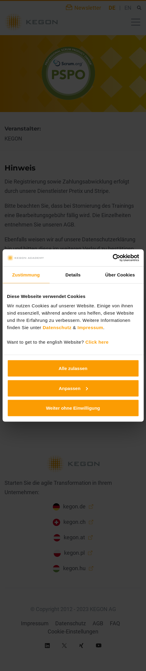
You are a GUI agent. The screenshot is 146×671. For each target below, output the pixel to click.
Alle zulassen (73, 368)
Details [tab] (73, 274)
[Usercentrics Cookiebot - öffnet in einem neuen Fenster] (112, 258)
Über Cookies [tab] (120, 274)
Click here (97, 342)
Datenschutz (57, 327)
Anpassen (73, 388)
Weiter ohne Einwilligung (73, 408)
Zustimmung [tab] (26, 274)
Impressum (90, 327)
